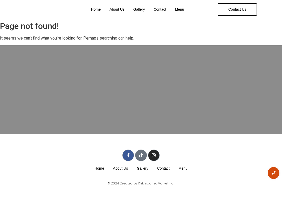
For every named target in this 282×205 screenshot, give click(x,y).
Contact (160, 9)
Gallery (139, 9)
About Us (117, 9)
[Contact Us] (237, 9)
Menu (179, 9)
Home (96, 9)
